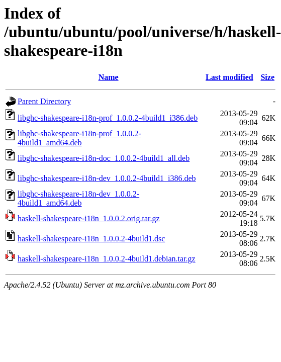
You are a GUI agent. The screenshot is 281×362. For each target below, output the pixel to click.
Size (267, 77)
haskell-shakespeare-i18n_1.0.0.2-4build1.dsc (91, 238)
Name (109, 77)
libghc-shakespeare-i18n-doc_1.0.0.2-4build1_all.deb (104, 158)
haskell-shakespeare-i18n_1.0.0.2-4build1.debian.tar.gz (107, 258)
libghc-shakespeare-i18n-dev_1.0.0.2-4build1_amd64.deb (78, 198)
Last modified (229, 77)
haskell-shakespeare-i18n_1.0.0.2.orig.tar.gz (89, 218)
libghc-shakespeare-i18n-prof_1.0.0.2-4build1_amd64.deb (79, 138)
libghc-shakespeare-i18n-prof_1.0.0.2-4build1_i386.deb (108, 118)
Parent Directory (44, 101)
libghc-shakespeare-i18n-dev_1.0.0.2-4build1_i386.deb (107, 178)
